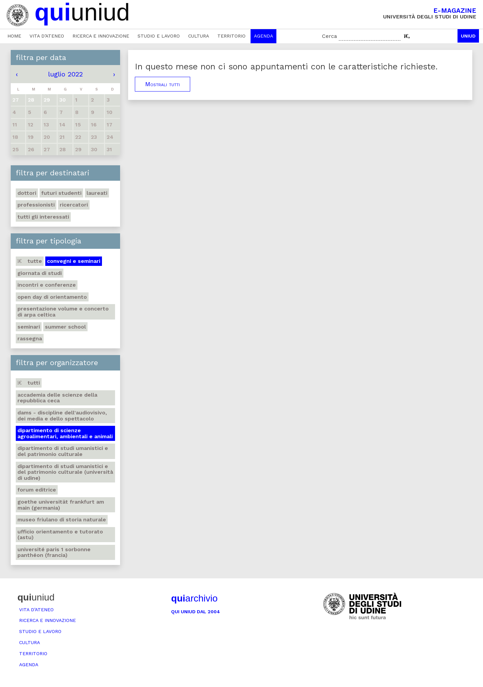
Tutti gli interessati (43, 217)
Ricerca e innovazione (100, 36)
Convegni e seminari (73, 261)
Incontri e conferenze (46, 285)
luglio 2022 (65, 74)
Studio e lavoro (159, 36)
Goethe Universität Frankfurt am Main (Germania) (60, 505)
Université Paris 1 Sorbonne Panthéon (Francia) (54, 552)
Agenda (263, 36)
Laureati (97, 193)
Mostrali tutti (162, 84)
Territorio (231, 36)
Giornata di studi (39, 273)
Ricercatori (74, 205)
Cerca (329, 36)
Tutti (28, 383)
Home (14, 36)
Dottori (26, 193)
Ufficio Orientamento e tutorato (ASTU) (60, 534)
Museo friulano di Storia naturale (61, 519)
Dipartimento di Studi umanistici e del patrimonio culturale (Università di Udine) (65, 472)
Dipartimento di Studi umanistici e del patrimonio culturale (62, 451)
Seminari (28, 327)
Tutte (29, 261)
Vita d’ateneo (47, 36)
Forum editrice (36, 489)
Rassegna (29, 338)
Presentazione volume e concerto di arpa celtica (63, 311)
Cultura (198, 36)
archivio (194, 598)
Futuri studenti (61, 193)
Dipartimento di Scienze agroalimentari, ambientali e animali (65, 433)
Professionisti (36, 205)
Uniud (468, 36)
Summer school (65, 327)
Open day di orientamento (52, 297)
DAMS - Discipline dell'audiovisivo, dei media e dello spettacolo (62, 415)
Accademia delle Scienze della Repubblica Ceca (57, 398)
